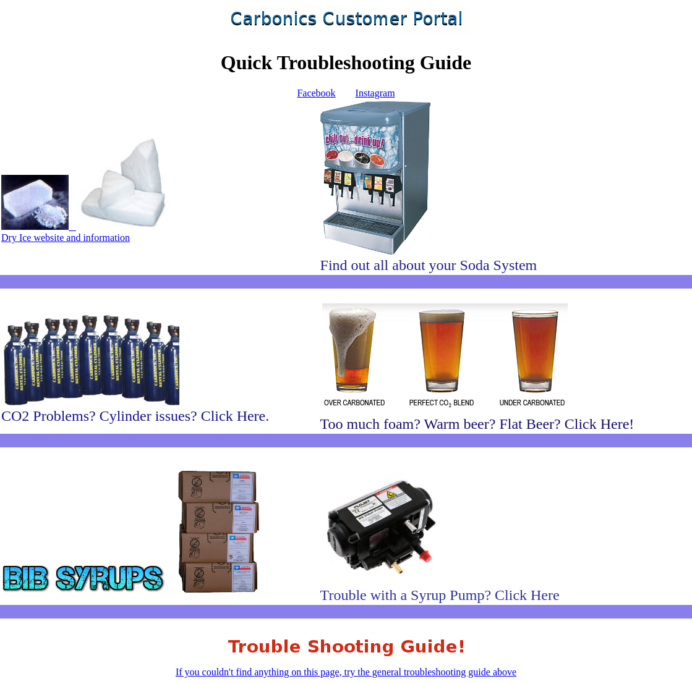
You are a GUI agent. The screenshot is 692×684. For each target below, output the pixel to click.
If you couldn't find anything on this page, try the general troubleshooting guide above (346, 666)
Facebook (316, 93)
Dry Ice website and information (87, 232)
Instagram (375, 93)
